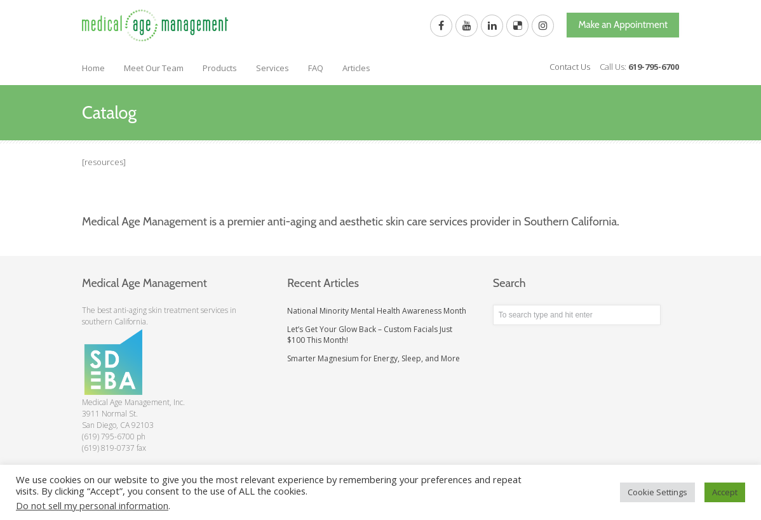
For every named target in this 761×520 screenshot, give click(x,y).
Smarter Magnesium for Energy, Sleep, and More (373, 358)
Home (93, 68)
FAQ (315, 68)
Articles (356, 68)
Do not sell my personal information (92, 505)
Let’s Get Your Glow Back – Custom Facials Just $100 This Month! (369, 334)
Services (272, 68)
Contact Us (569, 66)
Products (220, 68)
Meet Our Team (154, 68)
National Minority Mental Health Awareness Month (376, 310)
